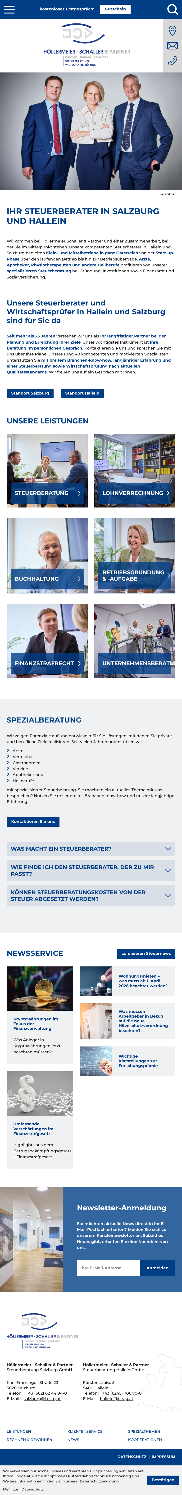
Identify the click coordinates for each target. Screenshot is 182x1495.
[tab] (91, 849)
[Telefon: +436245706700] (122, 1393)
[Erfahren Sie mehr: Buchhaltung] (47, 555)
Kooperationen (145, 1439)
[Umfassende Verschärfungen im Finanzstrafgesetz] (40, 1120)
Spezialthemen (144, 1431)
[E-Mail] (108, 1268)
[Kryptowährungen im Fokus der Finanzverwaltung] (40, 1015)
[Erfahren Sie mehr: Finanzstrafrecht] (47, 641)
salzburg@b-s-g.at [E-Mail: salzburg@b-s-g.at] (42, 1398)
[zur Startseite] (44, 1332)
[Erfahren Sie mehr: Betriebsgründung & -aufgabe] (134, 555)
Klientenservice (85, 1431)
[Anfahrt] (172, 31)
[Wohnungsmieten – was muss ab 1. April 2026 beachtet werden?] (127, 981)
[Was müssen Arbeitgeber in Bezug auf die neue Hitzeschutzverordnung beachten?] (127, 1021)
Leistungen (19, 1431)
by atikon (167, 194)
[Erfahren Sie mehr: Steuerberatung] (47, 470)
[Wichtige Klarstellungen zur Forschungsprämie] (127, 1061)
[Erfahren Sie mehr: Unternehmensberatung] (134, 641)
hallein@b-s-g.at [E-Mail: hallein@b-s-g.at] (116, 1398)
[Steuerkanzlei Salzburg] (91, 45)
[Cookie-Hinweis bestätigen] (163, 1480)
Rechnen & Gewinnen (29, 1439)
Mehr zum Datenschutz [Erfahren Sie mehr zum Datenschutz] (23, 1489)
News (73, 1439)
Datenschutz (132, 1457)
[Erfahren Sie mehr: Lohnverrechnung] (134, 470)
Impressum (163, 1457)
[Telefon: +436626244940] (172, 60)
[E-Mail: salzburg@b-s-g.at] (172, 45)
